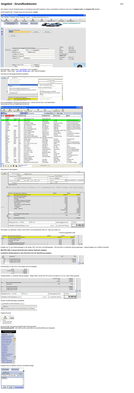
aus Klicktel (23, 69)
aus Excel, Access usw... (23, 71)
